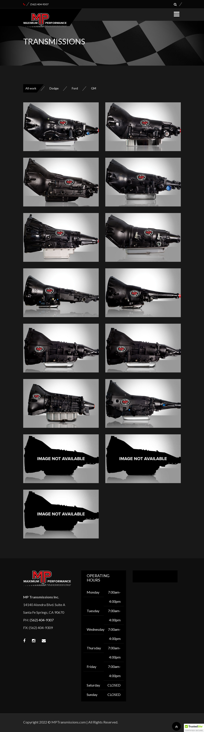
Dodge (54, 88)
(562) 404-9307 (39, 4)
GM (93, 88)
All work (30, 88)
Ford (75, 88)
